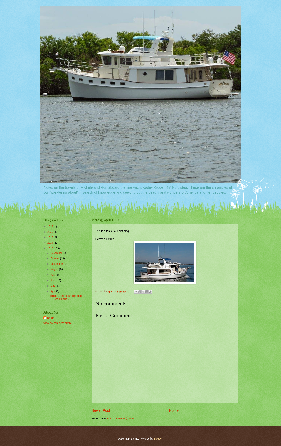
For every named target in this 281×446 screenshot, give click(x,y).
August (54, 269)
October (55, 258)
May (53, 286)
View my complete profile (57, 323)
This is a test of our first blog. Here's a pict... (66, 297)
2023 (50, 226)
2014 (50, 242)
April (53, 291)
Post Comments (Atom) (120, 418)
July (52, 274)
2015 (50, 237)
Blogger (158, 438)
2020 (50, 231)
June (53, 280)
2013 (50, 248)
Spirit (50, 318)
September (56, 263)
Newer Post (101, 411)
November (56, 253)
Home (174, 411)
